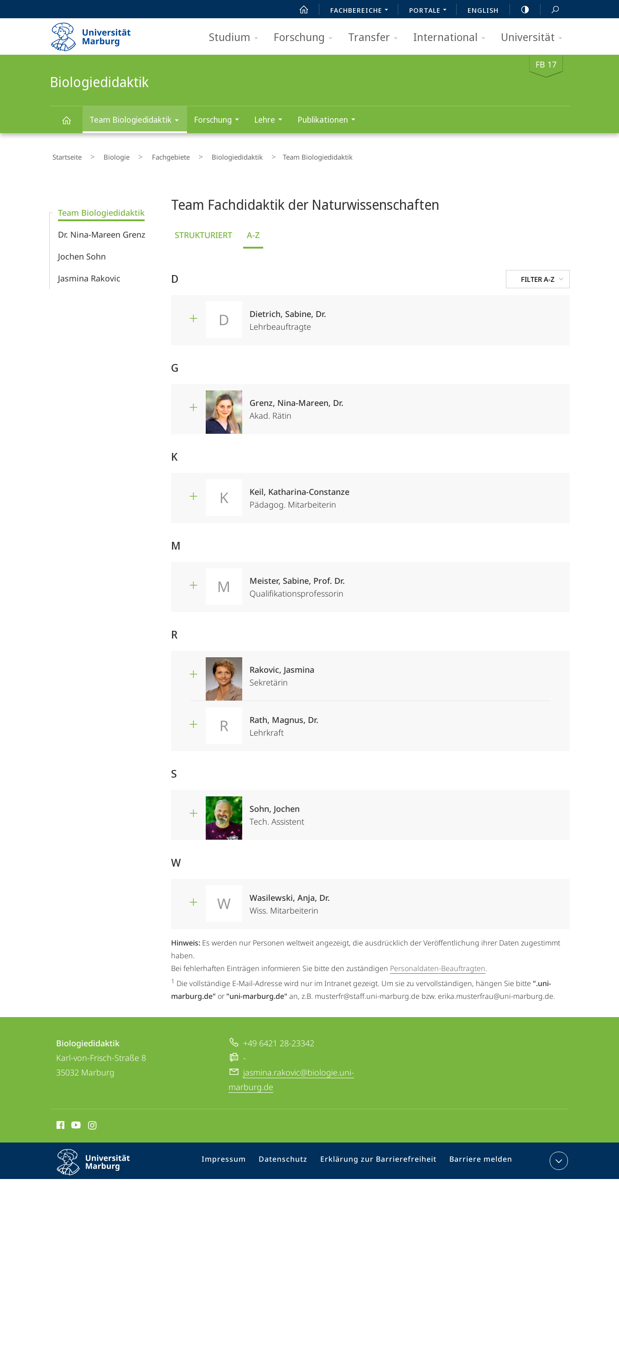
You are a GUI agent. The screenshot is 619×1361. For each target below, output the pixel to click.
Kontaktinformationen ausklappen (558, 1155)
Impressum (236, 1157)
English (483, 10)
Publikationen (329, 120)
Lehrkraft (400, 717)
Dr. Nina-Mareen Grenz (101, 228)
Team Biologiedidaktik (137, 121)
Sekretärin (400, 667)
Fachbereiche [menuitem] (361, 10)
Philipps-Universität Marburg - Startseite (99, 33)
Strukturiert (203, 229)
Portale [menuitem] (430, 10)
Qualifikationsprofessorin (400, 578)
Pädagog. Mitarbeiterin (400, 489)
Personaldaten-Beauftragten (437, 963)
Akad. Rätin (400, 401)
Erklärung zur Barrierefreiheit (381, 1157)
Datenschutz (291, 1157)
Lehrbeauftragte (400, 312)
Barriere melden (477, 1157)
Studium (236, 37)
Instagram (93, 1121)
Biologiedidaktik (72, 124)
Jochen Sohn (82, 250)
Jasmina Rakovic (89, 272)
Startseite (64, 154)
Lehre (271, 120)
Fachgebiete (147, 154)
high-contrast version (520, 10)
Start (299, 10)
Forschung (306, 37)
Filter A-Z (543, 273)
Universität (534, 37)
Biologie (104, 154)
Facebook (59, 1121)
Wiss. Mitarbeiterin (400, 895)
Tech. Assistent (400, 806)
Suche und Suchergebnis (550, 10)
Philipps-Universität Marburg (101, 1164)
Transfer (376, 37)
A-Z (253, 229)
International (452, 37)
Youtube (75, 1121)
